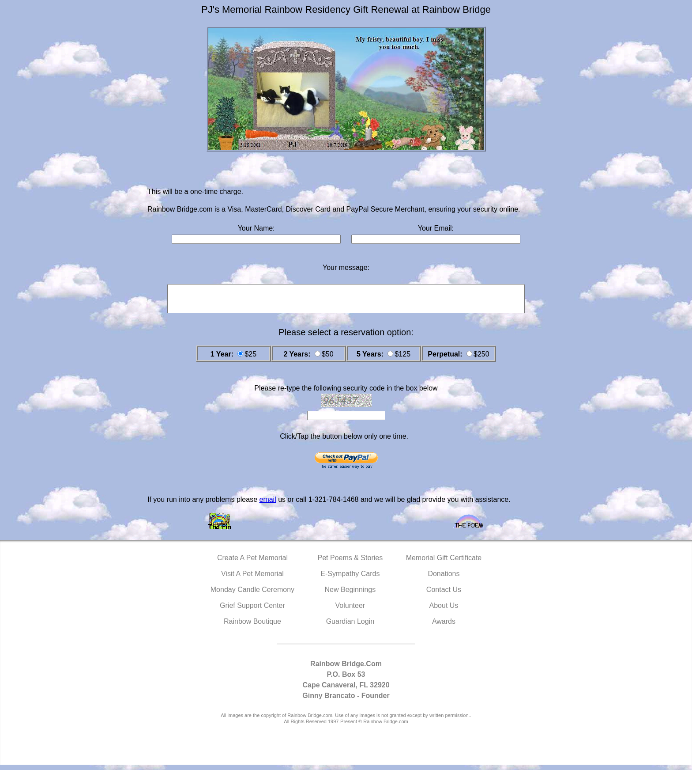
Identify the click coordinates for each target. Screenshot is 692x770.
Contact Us (443, 595)
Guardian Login (350, 626)
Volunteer (350, 610)
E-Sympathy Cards (350, 579)
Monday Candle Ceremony (252, 595)
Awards (443, 626)
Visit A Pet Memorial (252, 579)
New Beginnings (350, 595)
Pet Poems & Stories (350, 563)
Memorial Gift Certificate (444, 563)
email (267, 504)
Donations (443, 579)
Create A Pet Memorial (252, 563)
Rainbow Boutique (252, 626)
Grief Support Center (252, 610)
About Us (444, 610)
